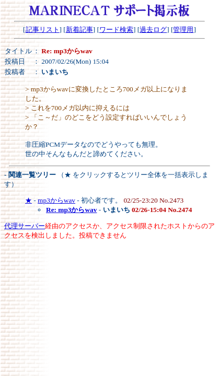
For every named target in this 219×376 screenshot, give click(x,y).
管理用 (183, 29)
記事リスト (43, 29)
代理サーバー (24, 226)
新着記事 (79, 29)
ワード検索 (116, 29)
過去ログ (153, 29)
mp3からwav (56, 200)
